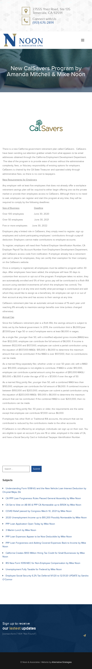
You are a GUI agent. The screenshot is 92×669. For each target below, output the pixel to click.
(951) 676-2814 (43, 23)
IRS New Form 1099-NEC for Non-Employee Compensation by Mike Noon (43, 563)
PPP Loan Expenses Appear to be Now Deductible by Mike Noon (39, 536)
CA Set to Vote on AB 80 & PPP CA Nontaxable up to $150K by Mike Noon (43, 504)
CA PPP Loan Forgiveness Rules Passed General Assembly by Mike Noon (43, 498)
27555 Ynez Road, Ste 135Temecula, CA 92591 (51, 11)
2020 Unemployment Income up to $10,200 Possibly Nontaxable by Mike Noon (46, 517)
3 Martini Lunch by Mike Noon (21, 530)
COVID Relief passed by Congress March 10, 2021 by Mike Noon (39, 511)
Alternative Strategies (62, 662)
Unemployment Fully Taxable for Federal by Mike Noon (34, 569)
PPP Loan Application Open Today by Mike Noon (30, 523)
